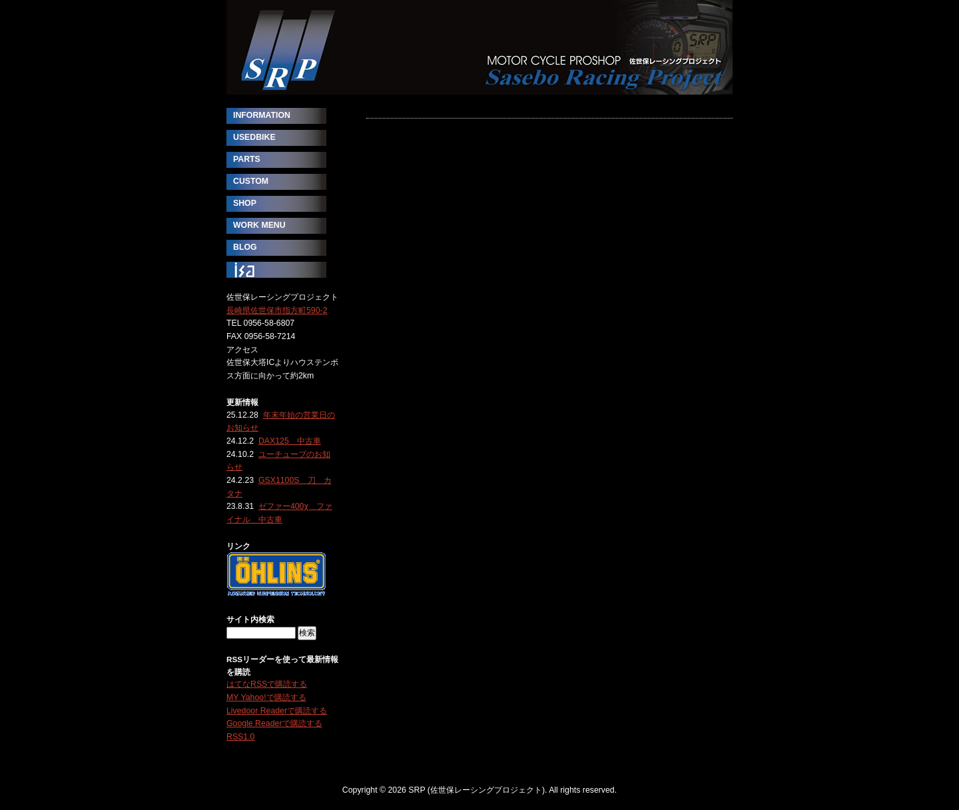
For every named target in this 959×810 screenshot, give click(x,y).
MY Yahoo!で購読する (266, 697)
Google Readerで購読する (274, 723)
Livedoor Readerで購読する (276, 710)
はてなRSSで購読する (266, 684)
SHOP (244, 203)
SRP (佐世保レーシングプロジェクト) (479, 47)
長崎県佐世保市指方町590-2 (277, 310)
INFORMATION (261, 115)
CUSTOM (250, 181)
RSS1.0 (240, 736)
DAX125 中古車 (289, 441)
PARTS (246, 159)
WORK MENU (259, 225)
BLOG (245, 247)
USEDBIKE (254, 137)
